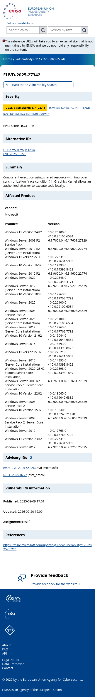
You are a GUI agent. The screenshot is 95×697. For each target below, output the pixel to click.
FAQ (5, 649)
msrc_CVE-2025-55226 (19, 468)
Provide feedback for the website (54, 584)
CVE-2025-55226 (14, 154)
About (6, 645)
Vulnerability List (26, 59)
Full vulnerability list (21, 23)
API (4, 653)
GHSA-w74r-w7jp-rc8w (19, 150)
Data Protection (13, 664)
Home (7, 59)
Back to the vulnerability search (34, 85)
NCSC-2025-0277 (15, 475)
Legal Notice (11, 660)
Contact (7, 668)
